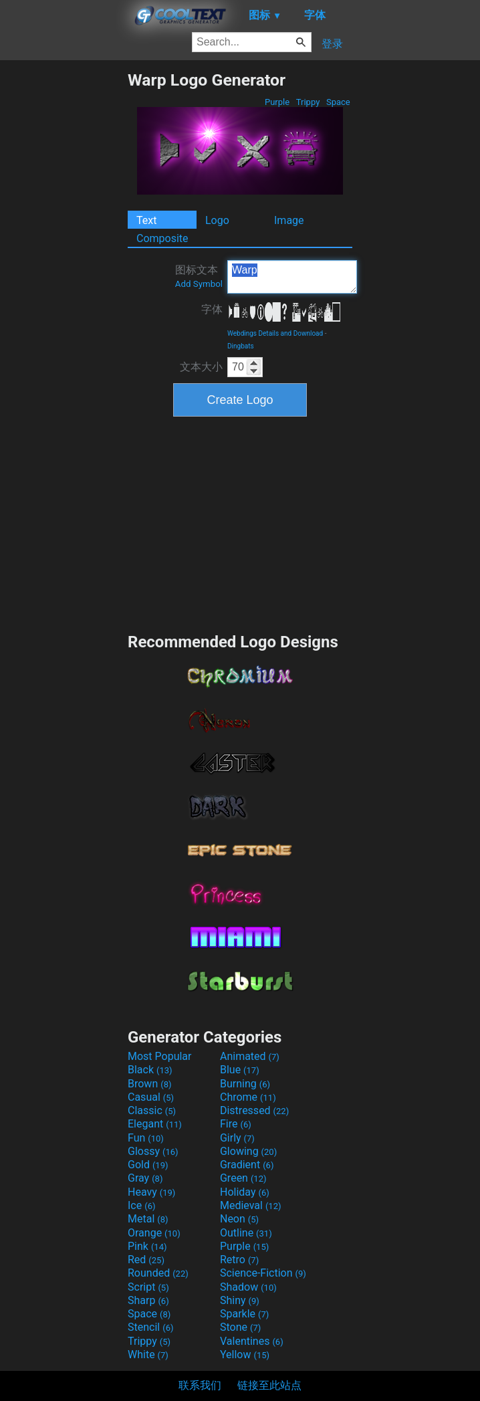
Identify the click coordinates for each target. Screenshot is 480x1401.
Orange (154, 1232)
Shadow (248, 1287)
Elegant (155, 1123)
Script (148, 1287)
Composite (162, 238)
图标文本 (199, 276)
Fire (235, 1123)
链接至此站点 (269, 1385)
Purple (277, 102)
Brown (149, 1083)
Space (338, 102)
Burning (245, 1083)
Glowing (248, 1151)
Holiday (244, 1192)
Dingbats (240, 346)
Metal (148, 1218)
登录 (332, 43)
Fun (146, 1137)
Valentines (251, 1341)
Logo (217, 220)
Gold (148, 1164)
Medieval (250, 1205)
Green (243, 1178)
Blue (239, 1069)
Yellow (244, 1354)
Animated (249, 1056)
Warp (292, 277)
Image (289, 220)
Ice (141, 1205)
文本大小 (201, 366)
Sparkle (244, 1313)
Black (150, 1069)
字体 (212, 309)
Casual (151, 1097)
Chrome (248, 1097)
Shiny (239, 1300)
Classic (152, 1110)
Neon (239, 1218)
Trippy (308, 102)
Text (146, 220)
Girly (237, 1137)
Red (146, 1259)
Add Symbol (199, 284)
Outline (246, 1232)
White (148, 1354)
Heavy (151, 1192)
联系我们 (199, 1385)
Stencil (150, 1327)
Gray (145, 1178)
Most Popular (160, 1056)
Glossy (153, 1151)
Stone (240, 1327)
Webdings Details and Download (275, 333)
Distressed (254, 1110)
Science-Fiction (263, 1273)
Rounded (158, 1273)
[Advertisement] (63, 270)
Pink (147, 1246)
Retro (239, 1259)
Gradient (246, 1164)
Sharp (148, 1300)
